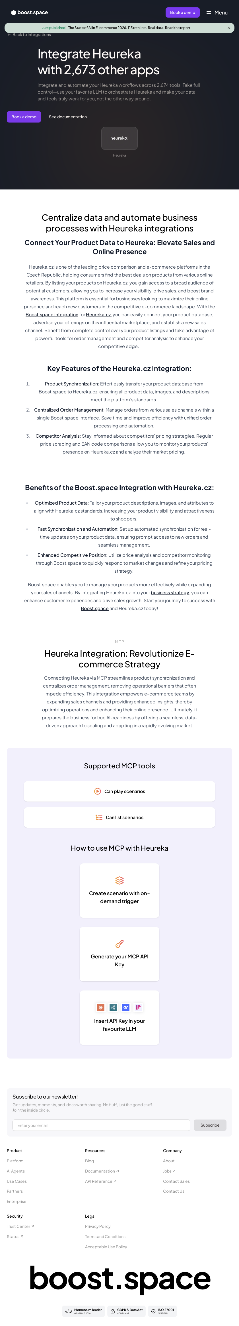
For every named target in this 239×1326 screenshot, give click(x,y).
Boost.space (95, 608)
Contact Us (173, 1191)
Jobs (169, 1170)
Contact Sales (176, 1181)
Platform (15, 1160)
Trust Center (21, 1226)
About (169, 1160)
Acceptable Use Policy (106, 1246)
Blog (89, 1160)
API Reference (101, 1181)
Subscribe (210, 1124)
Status (15, 1236)
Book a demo (182, 12)
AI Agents (16, 1170)
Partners (15, 1191)
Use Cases (17, 1181)
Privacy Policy (98, 1226)
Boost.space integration (52, 314)
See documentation (68, 116)
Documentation (102, 1170)
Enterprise (16, 1201)
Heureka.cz (98, 314)
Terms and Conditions (105, 1236)
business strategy (170, 592)
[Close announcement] (228, 27)
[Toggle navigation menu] (217, 12)
